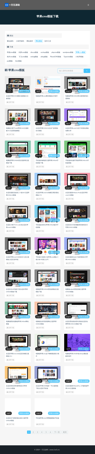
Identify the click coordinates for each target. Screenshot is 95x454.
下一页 (57, 432)
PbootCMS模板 (55, 57)
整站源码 (10, 41)
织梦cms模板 (23, 52)
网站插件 (30, 41)
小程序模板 (79, 57)
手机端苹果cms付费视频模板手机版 (47, 418)
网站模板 (39, 41)
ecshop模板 (45, 52)
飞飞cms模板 (23, 57)
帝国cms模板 (11, 52)
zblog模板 (44, 57)
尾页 (65, 432)
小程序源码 (20, 41)
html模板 (18, 61)
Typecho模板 (68, 57)
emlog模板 (34, 57)
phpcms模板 (55, 52)
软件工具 (48, 41)
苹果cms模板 (80, 52)
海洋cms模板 (11, 57)
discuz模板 (34, 52)
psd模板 (10, 61)
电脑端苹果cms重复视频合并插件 (47, 96)
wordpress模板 (68, 52)
